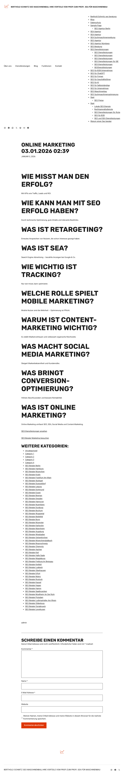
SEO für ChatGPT (97, 73)
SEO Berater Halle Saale (35, 555)
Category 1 (29, 453)
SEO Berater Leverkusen (35, 609)
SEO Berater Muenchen (35, 471)
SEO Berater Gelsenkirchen (36, 537)
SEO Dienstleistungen (99, 49)
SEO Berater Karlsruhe (34, 525)
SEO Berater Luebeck (34, 567)
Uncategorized (31, 450)
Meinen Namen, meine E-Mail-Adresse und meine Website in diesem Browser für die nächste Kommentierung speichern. (62, 717)
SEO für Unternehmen (99, 88)
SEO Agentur (95, 40)
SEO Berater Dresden (34, 498)
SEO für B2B (99, 115)
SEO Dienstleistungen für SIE (106, 61)
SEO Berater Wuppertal (34, 513)
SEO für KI (94, 82)
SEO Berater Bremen (33, 495)
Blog (92, 19)
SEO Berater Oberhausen (35, 570)
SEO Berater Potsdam (34, 597)
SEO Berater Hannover (34, 501)
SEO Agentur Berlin (102, 28)
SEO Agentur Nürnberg (99, 43)
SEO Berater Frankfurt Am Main (38, 477)
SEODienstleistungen (103, 67)
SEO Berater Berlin (32, 465)
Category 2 (29, 456)
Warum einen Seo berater (101, 121)
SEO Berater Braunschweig (36, 543)
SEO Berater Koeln (32, 474)
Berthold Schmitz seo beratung (103, 16)
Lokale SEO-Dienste (102, 106)
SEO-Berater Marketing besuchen (35, 438)
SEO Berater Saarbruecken (36, 591)
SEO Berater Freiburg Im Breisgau (39, 561)
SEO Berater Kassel (33, 582)
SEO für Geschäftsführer (100, 79)
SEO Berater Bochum (34, 510)
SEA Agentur (95, 31)
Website (24, 704)
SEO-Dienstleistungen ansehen (34, 431)
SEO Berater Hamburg (34, 468)
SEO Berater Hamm (33, 588)
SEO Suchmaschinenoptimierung (104, 94)
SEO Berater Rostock (34, 579)
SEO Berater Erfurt (32, 573)
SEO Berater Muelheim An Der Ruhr (40, 594)
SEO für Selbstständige (100, 85)
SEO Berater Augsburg (34, 531)
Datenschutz (95, 22)
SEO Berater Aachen (33, 549)
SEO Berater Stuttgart (34, 480)
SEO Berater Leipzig (33, 486)
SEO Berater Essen (33, 492)
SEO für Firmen (96, 76)
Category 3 (29, 459)
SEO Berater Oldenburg (34, 603)
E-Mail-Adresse (28, 692)
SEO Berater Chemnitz (34, 546)
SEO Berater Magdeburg (35, 558)
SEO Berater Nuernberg (34, 504)
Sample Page (95, 25)
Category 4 (29, 462)
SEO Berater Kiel (32, 552)
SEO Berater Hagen (33, 585)
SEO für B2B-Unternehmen (101, 70)
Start (92, 97)
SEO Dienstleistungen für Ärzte (107, 112)
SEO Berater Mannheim (35, 528)
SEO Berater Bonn (32, 519)
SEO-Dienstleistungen (103, 64)
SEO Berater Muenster (34, 522)
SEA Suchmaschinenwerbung (102, 37)
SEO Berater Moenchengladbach (38, 540)
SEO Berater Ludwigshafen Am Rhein (40, 600)
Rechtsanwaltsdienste (103, 109)
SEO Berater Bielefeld (34, 516)
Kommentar (27, 649)
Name (24, 681)
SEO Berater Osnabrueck (35, 606)
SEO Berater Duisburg (34, 507)
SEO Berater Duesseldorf (35, 483)
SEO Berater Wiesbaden (35, 534)
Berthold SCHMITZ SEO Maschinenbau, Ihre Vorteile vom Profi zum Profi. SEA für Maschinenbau (59, 7)
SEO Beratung (96, 46)
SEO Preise (99, 100)
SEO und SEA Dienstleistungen (107, 118)
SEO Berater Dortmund (34, 489)
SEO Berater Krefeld (33, 564)
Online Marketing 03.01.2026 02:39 (48, 148)
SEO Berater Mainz (33, 576)
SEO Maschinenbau (98, 91)
